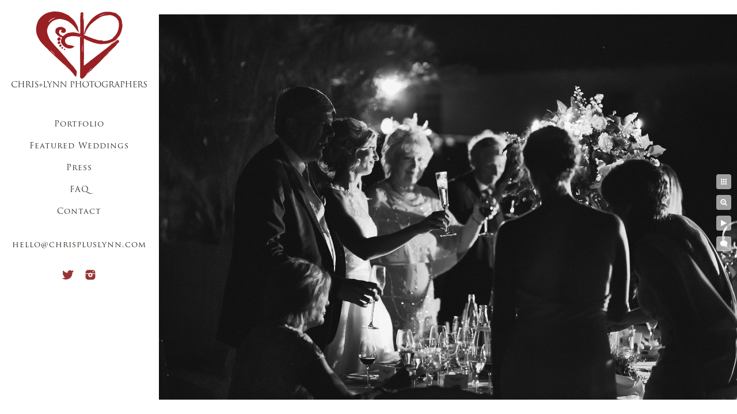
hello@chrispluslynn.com (79, 245)
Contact (79, 212)
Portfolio (79, 124)
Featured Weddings (79, 146)
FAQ (79, 190)
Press (79, 168)
